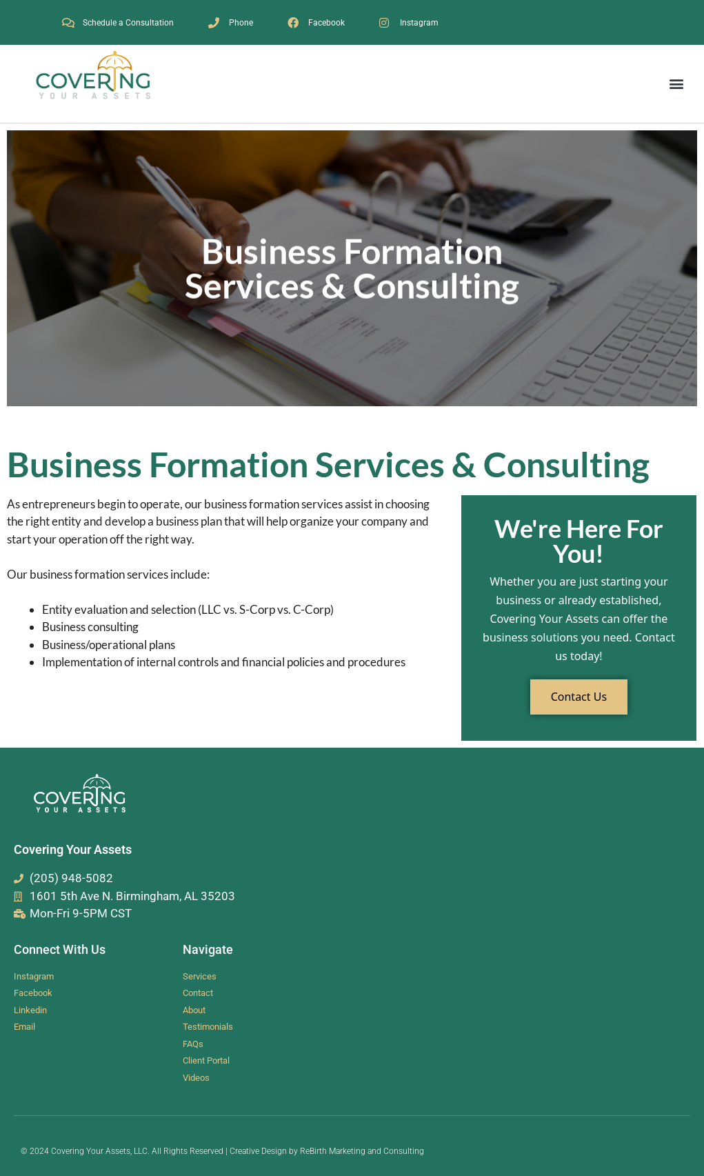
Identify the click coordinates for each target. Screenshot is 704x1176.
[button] (676, 83)
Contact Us (579, 696)
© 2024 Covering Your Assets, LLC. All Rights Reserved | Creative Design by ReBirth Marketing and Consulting (222, 1151)
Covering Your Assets (73, 849)
